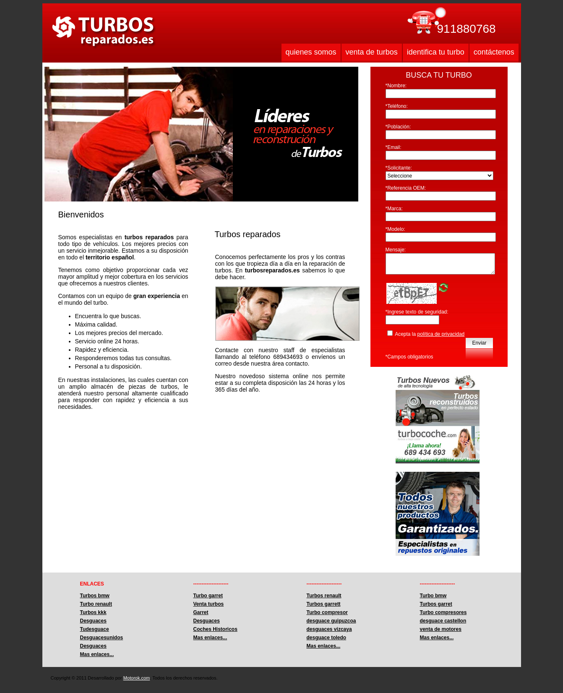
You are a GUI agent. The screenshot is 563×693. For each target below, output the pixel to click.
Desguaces (93, 621)
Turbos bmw (94, 596)
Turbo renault (96, 604)
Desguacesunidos (101, 638)
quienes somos (311, 52)
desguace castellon (443, 621)
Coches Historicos (215, 629)
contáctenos (494, 52)
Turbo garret (208, 596)
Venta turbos (208, 604)
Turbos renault (324, 596)
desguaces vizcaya (329, 629)
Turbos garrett (324, 604)
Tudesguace (94, 629)
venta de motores (440, 629)
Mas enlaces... (97, 654)
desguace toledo (327, 638)
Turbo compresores (443, 612)
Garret (201, 612)
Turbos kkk (93, 612)
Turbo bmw (433, 596)
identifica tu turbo (435, 52)
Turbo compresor (327, 612)
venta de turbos (372, 52)
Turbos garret (436, 604)
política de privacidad (441, 334)
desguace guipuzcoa (331, 621)
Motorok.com (136, 677)
